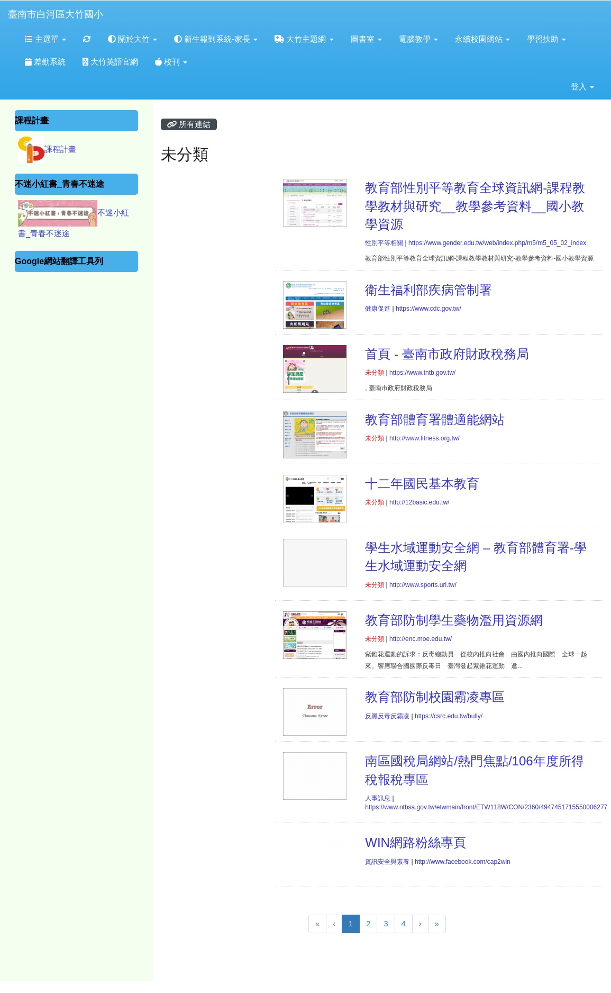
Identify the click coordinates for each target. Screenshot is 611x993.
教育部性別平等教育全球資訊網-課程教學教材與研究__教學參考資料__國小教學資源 (475, 205)
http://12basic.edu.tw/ (419, 502)
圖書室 (366, 39)
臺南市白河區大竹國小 (55, 14)
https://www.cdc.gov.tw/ (428, 308)
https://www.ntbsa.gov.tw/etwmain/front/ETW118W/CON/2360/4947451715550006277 (486, 807)
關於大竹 (132, 39)
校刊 (171, 62)
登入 (582, 87)
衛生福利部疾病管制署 (428, 290)
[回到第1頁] (317, 924)
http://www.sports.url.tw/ (423, 585)
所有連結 (189, 124)
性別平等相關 (384, 243)
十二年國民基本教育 (422, 483)
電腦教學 (418, 39)
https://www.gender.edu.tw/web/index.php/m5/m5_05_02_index (497, 243)
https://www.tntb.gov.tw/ (422, 372)
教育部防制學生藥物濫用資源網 (454, 620)
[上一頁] (334, 924)
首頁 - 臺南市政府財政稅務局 (446, 354)
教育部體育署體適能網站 (435, 419)
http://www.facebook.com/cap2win (462, 861)
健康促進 (377, 308)
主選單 (45, 39)
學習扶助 (546, 39)
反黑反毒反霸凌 (387, 716)
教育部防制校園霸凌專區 (435, 697)
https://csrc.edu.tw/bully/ (448, 716)
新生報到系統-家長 (216, 39)
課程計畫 (60, 149)
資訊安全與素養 (387, 861)
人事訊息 (377, 798)
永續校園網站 (482, 39)
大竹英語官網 (110, 62)
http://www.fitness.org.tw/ (424, 438)
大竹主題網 (304, 39)
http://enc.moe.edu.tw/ (420, 639)
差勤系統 (45, 62)
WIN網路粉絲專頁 (415, 842)
